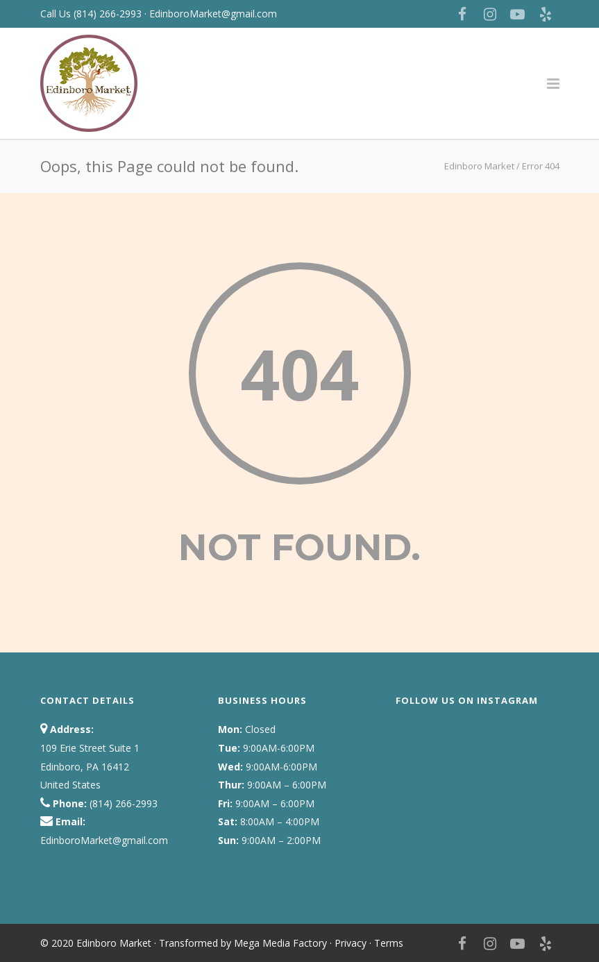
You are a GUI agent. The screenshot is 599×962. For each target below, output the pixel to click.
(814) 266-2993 (109, 13)
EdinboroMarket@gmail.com (213, 13)
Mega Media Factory (280, 943)
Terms (388, 943)
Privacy (350, 943)
